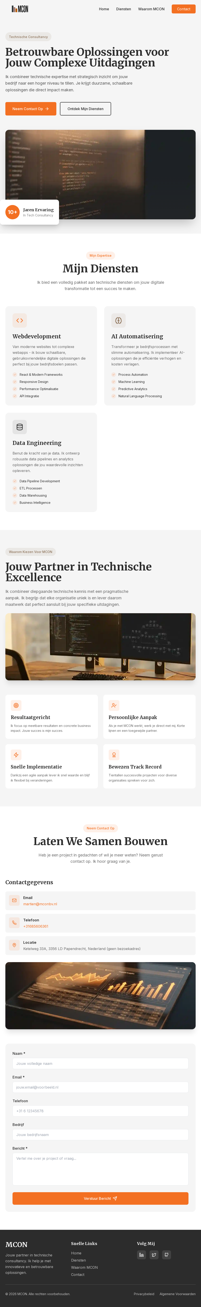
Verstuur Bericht (100, 1198)
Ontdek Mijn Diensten (86, 109)
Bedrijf (18, 1124)
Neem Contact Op (31, 109)
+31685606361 (35, 926)
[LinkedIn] (141, 1255)
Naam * (19, 1053)
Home (104, 9)
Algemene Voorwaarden (178, 1294)
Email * (19, 1077)
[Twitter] (154, 1255)
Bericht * (20, 1148)
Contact (183, 9)
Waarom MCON (151, 9)
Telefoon (20, 1101)
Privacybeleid (144, 1294)
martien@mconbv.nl (40, 904)
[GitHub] (166, 1255)
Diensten (123, 9)
